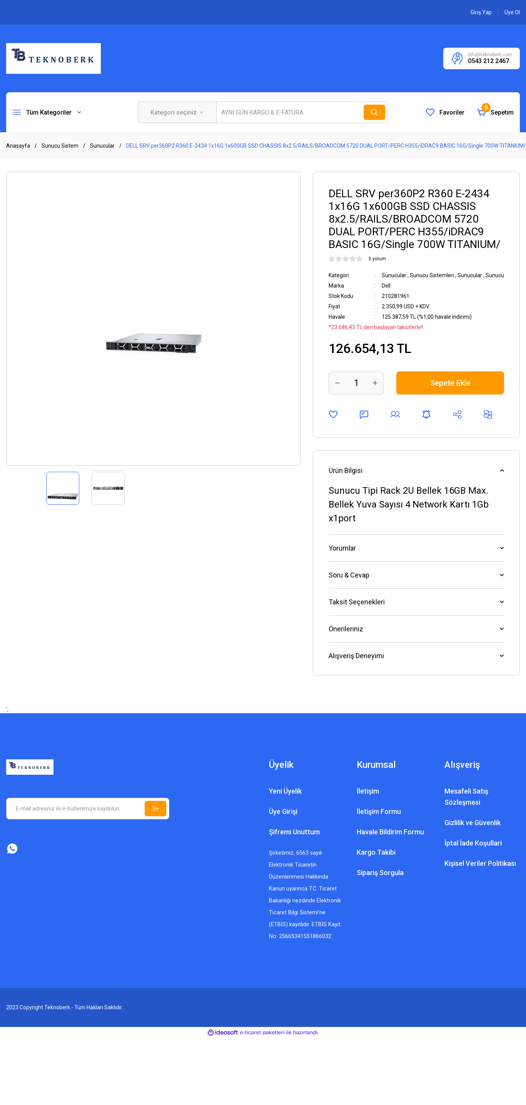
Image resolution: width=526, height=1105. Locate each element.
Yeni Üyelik (285, 791)
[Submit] (155, 808)
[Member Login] (481, 12)
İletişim (368, 791)
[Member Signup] (512, 12)
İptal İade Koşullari (473, 843)
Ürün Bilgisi (345, 470)
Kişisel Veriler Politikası (480, 863)
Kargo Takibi (376, 852)
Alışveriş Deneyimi (356, 656)
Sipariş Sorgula (380, 873)
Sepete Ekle (450, 383)
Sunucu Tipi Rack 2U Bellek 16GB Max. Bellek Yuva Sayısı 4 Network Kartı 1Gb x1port (409, 504)
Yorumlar (342, 548)
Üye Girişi (283, 811)
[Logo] (53, 58)
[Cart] (495, 112)
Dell (386, 286)
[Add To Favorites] (333, 414)
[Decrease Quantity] (337, 383)
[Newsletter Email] (87, 808)
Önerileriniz (346, 629)
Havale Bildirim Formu (390, 832)
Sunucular (394, 275)
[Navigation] (47, 112)
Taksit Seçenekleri (357, 602)
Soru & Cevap (349, 575)
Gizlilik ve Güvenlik (472, 823)
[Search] (302, 112)
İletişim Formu (379, 811)
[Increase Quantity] (375, 383)
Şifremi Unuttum (294, 832)
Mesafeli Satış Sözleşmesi (466, 796)
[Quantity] (356, 383)
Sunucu (495, 275)
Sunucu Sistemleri (432, 275)
